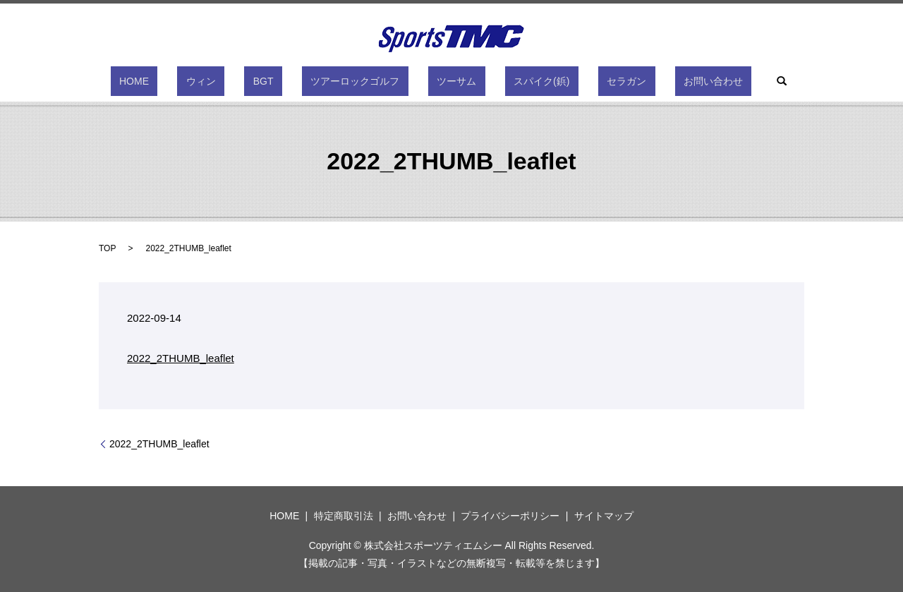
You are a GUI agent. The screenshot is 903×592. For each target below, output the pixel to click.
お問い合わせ (651, 81)
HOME (195, 81)
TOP (107, 248)
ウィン (245, 81)
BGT (289, 81)
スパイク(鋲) (515, 81)
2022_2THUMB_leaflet (180, 358)
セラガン (582, 81)
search (711, 81)
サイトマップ (604, 515)
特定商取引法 (343, 515)
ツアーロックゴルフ (364, 81)
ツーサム (448, 81)
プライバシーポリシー (510, 515)
